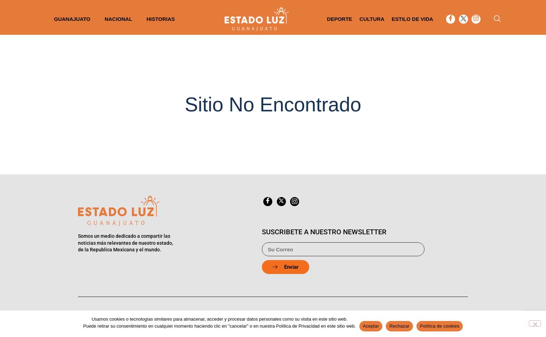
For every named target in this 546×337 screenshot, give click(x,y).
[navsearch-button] (497, 19)
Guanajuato (72, 19)
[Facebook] (450, 19)
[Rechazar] (535, 323)
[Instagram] (476, 19)
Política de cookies (439, 326)
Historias (161, 19)
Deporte (339, 19)
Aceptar (371, 326)
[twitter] (463, 19)
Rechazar (399, 326)
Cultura (371, 19)
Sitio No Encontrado (273, 104)
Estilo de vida (412, 19)
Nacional (118, 19)
